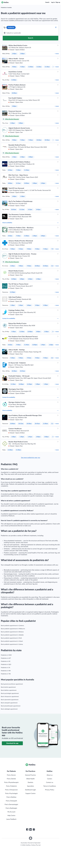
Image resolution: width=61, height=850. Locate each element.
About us (50, 775)
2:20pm (30, 279)
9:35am (29, 358)
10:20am (38, 140)
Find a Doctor (11, 775)
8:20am (10, 344)
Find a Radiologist (11, 808)
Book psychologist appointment (10, 693)
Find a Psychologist (11, 793)
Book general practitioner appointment (12, 684)
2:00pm (35, 183)
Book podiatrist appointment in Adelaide (12, 635)
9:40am (31, 140)
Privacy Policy (49, 790)
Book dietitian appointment (8, 690)
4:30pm (45, 305)
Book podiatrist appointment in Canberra (12, 625)
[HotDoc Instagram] (33, 829)
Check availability (30, 222)
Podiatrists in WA (6, 670)
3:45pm (38, 209)
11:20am (38, 66)
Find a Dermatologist (11, 804)
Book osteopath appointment (9, 702)
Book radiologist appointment (9, 709)
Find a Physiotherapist (11, 782)
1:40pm (43, 344)
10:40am (47, 140)
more (57, 53)
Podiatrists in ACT (6, 658)
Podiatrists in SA (5, 667)
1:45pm (30, 436)
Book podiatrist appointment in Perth (11, 638)
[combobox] (30, 33)
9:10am (21, 249)
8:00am (10, 183)
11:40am (26, 170)
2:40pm (14, 53)
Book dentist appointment (8, 687)
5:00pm (14, 106)
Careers (49, 778)
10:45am (13, 209)
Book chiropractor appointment (10, 696)
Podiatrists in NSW (6, 655)
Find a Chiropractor (11, 790)
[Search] (30, 38)
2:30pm (22, 157)
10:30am (45, 266)
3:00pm (22, 53)
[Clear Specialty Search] (56, 27)
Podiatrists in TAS (6, 674)
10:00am (14, 93)
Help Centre (11, 815)
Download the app (12, 743)
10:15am (20, 423)
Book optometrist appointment (9, 699)
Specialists (30, 786)
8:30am (10, 236)
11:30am (47, 66)
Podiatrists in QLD (6, 664)
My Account (11, 812)
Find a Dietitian (11, 797)
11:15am (21, 209)
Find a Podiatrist (11, 786)
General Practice (30, 775)
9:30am (18, 236)
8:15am (18, 183)
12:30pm (12, 292)
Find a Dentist (11, 778)
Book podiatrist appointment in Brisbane (12, 632)
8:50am (10, 170)
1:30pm (14, 157)
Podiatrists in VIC (5, 661)
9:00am (14, 66)
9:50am (45, 358)
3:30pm (37, 305)
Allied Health (30, 778)
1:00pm (14, 196)
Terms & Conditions (49, 786)
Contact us (49, 782)
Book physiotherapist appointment (10, 706)
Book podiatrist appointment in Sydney (12, 644)
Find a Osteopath (11, 801)
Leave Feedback (11, 819)
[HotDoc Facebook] (27, 829)
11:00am (30, 66)
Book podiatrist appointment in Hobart (12, 641)
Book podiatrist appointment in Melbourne (13, 628)
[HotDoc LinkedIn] (30, 829)
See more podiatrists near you (30, 457)
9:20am (22, 66)
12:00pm (13, 279)
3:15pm (30, 209)
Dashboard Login (30, 790)
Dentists (30, 782)
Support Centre (30, 793)
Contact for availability (30, 318)
